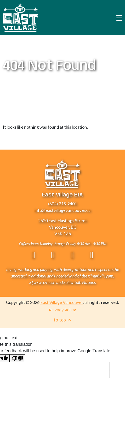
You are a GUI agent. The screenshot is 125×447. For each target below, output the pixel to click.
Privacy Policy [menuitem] (62, 310)
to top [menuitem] (62, 320)
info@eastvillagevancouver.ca (62, 210)
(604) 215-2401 (62, 203)
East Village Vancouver (61, 302)
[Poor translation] (17, 358)
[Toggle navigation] (119, 17)
